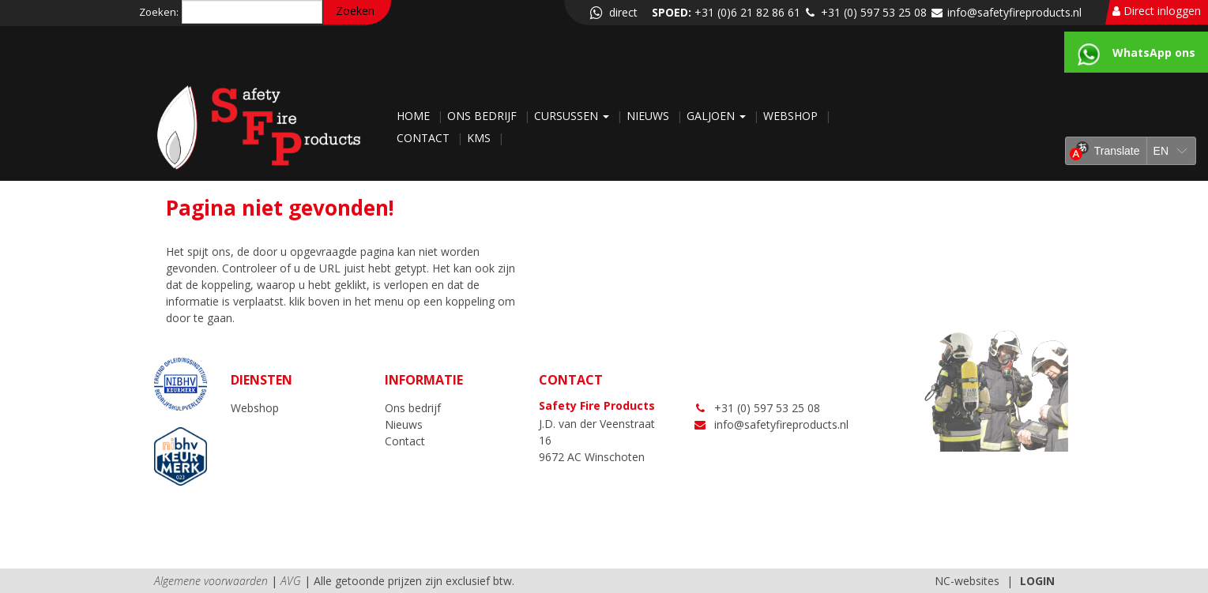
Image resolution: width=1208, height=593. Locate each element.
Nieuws (649, 115)
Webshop (792, 115)
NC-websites (967, 580)
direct (612, 12)
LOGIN (1037, 580)
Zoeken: (159, 12)
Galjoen (718, 115)
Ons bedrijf (483, 115)
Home (415, 115)
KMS (480, 137)
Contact (425, 137)
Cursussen (573, 115)
